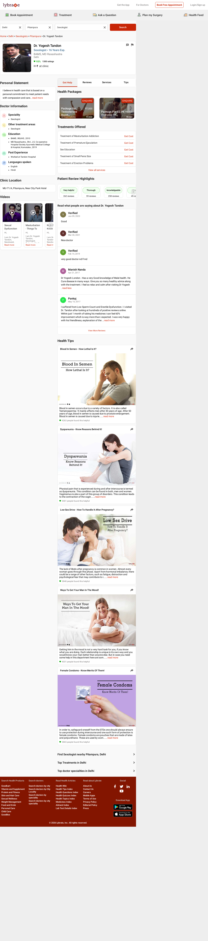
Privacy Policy (131, 918)
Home (6, 36)
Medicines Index (92, 918)
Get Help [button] (102, 82)
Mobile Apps (131, 911)
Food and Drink (10, 921)
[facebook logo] (175, 903)
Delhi (13, 36)
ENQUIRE (137, 101)
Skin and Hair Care (12, 911)
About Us (129, 902)
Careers (128, 908)
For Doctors (142, 5)
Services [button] (161, 82)
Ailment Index (90, 921)
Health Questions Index (95, 908)
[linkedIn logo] (189, 903)
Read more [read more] (12, 238)
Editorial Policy (132, 921)
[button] (20, 206)
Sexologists (25, 36)
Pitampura (38, 36)
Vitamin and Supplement (14, 905)
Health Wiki (89, 902)
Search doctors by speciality (57, 908)
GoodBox (7, 930)
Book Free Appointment (169, 5)
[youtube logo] (195, 903)
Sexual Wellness (11, 914)
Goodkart (7, 902)
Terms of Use (131, 914)
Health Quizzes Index (94, 911)
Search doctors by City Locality (58, 905)
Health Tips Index (92, 905)
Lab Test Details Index (95, 924)
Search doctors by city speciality (59, 911)
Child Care (8, 927)
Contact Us (130, 905)
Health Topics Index (93, 914)
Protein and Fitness (12, 908)
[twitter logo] (182, 903)
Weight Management (13, 918)
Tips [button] (190, 82)
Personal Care (10, 924)
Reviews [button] (132, 82)
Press (127, 924)
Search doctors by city (54, 902)
